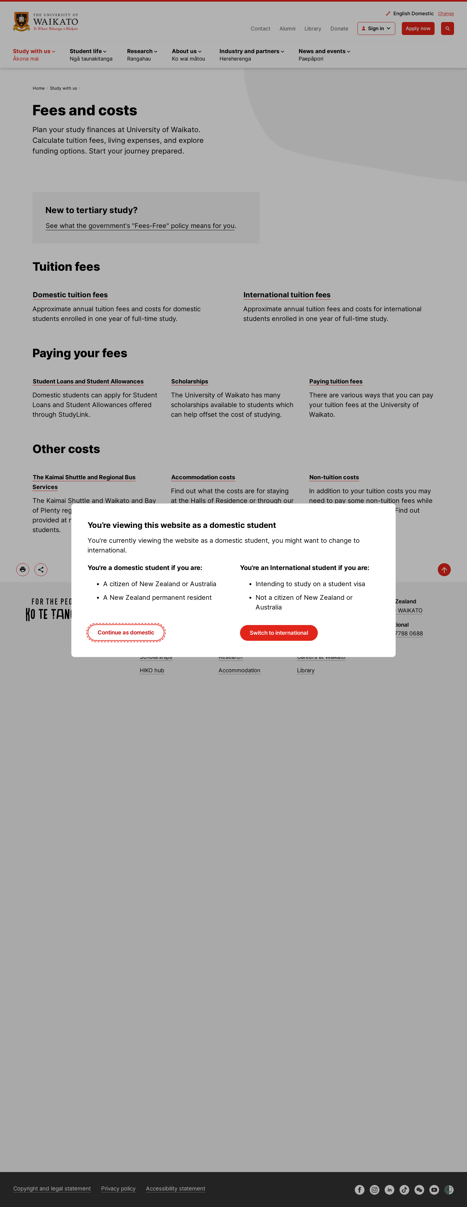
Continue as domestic (126, 632)
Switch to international (279, 633)
